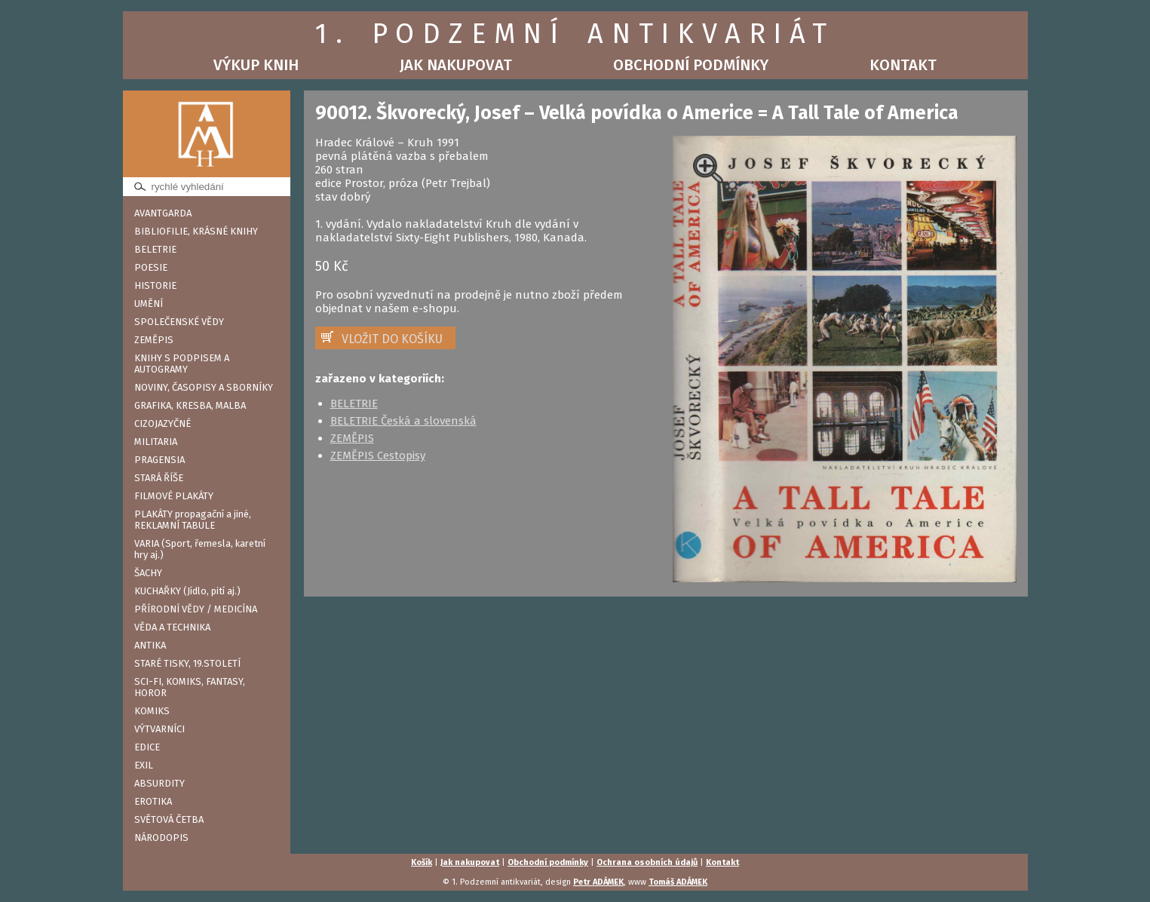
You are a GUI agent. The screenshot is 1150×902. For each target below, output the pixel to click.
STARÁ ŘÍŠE (158, 477)
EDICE (147, 747)
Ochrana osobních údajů (647, 862)
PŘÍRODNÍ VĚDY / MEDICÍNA (195, 609)
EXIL (143, 765)
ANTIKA (150, 645)
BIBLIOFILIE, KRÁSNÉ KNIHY (196, 231)
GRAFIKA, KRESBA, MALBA (190, 405)
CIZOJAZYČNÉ (162, 423)
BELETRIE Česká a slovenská (403, 421)
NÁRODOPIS (161, 837)
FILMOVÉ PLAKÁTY (173, 496)
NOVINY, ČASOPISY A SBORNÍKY (203, 387)
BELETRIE (155, 249)
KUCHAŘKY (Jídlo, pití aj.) (187, 591)
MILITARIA (155, 441)
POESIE (150, 267)
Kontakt (903, 65)
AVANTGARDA (163, 213)
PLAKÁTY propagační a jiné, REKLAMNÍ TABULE (192, 519)
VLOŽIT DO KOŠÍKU (392, 339)
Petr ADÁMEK (598, 882)
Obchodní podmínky (690, 65)
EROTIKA (153, 801)
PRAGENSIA (159, 459)
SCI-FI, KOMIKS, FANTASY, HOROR (189, 687)
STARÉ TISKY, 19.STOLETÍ (187, 663)
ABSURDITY (159, 783)
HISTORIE (155, 285)
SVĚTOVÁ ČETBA (169, 819)
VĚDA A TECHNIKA (172, 627)
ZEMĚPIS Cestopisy (377, 455)
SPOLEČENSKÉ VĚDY (179, 321)
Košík (421, 862)
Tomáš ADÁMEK (678, 882)
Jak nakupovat (456, 65)
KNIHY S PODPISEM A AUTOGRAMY (181, 363)
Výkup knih (256, 65)
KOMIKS (152, 710)
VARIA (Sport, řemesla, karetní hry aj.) (199, 549)
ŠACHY (148, 572)
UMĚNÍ (148, 303)
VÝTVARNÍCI (159, 729)
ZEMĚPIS (153, 339)
